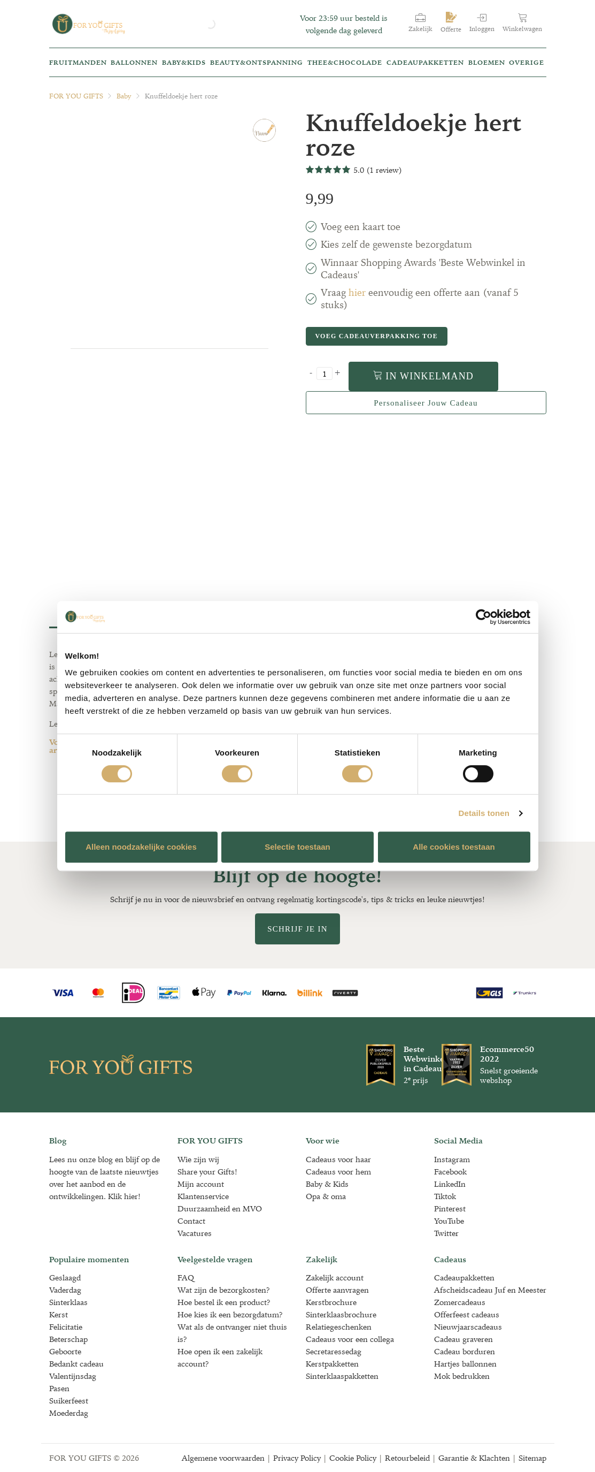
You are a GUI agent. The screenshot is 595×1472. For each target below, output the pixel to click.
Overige (526, 62)
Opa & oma (326, 1196)
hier (357, 292)
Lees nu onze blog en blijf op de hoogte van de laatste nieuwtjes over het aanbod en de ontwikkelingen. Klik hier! (104, 1177)
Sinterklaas (68, 1302)
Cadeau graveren (463, 1339)
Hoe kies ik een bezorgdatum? (230, 1314)
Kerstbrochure (331, 1302)
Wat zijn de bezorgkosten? (223, 1290)
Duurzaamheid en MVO (219, 1208)
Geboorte (65, 1351)
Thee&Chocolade (344, 62)
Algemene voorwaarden (223, 1458)
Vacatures (194, 1233)
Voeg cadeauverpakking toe (376, 336)
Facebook (450, 1171)
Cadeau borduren (464, 1351)
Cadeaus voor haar (338, 1159)
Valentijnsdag (72, 1376)
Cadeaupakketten (425, 62)
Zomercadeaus (459, 1302)
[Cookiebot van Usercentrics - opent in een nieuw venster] (483, 617)
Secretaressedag (333, 1351)
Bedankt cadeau (76, 1364)
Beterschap (68, 1339)
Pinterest (450, 1208)
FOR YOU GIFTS (76, 96)
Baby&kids (184, 62)
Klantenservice (203, 1196)
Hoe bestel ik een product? (224, 1302)
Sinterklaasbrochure (341, 1314)
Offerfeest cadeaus (466, 1314)
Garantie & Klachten (474, 1458)
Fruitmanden (78, 62)
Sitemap (532, 1458)
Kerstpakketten (332, 1364)
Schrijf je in (297, 929)
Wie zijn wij (198, 1159)
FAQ (185, 1277)
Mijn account (200, 1184)
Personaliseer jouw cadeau (425, 403)
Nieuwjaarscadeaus (468, 1327)
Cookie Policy (352, 1458)
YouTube (449, 1221)
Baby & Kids (327, 1184)
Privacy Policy (297, 1458)
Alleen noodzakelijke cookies (141, 846)
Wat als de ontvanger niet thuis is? (232, 1333)
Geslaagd (65, 1277)
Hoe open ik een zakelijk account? (219, 1357)
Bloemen (486, 62)
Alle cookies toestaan (453, 846)
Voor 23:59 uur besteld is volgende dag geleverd (344, 24)
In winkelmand (423, 376)
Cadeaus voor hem (338, 1171)
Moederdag (68, 1413)
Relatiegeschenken (339, 1327)
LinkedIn (450, 1184)
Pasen (59, 1388)
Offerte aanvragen (337, 1290)
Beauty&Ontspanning (256, 62)
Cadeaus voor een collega (350, 1339)
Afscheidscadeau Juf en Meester (490, 1290)
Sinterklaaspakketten (342, 1376)
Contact (191, 1221)
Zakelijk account (335, 1277)
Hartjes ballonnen (465, 1364)
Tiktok (445, 1196)
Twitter (446, 1233)
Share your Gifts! (207, 1171)
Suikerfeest (68, 1400)
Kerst (58, 1314)
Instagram (452, 1159)
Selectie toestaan (297, 846)
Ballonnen (134, 62)
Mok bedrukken (462, 1376)
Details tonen (484, 813)
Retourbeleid (407, 1458)
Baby (124, 96)
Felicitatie (65, 1327)
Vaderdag (65, 1290)
